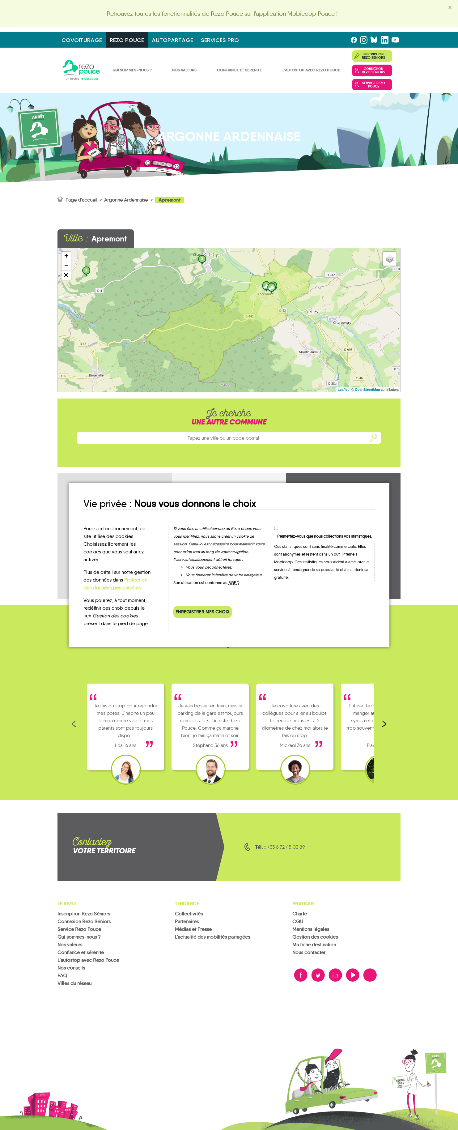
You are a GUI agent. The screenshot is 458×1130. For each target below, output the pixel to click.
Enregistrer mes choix (203, 612)
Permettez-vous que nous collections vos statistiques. (324, 536)
